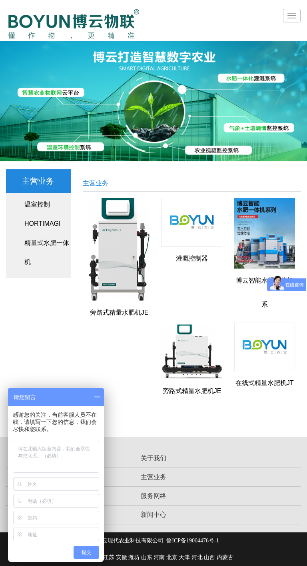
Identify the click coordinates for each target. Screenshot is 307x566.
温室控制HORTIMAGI (42, 214)
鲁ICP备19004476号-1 (192, 541)
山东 (146, 557)
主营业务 (153, 477)
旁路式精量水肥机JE (119, 312)
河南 (159, 557)
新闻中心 (153, 514)
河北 (197, 557)
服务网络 (153, 495)
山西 (209, 557)
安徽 (121, 557)
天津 (184, 557)
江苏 (108, 557)
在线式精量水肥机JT (264, 382)
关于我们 (153, 458)
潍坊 (134, 557)
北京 (171, 557)
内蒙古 (225, 557)
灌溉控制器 (192, 258)
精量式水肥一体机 (46, 252)
